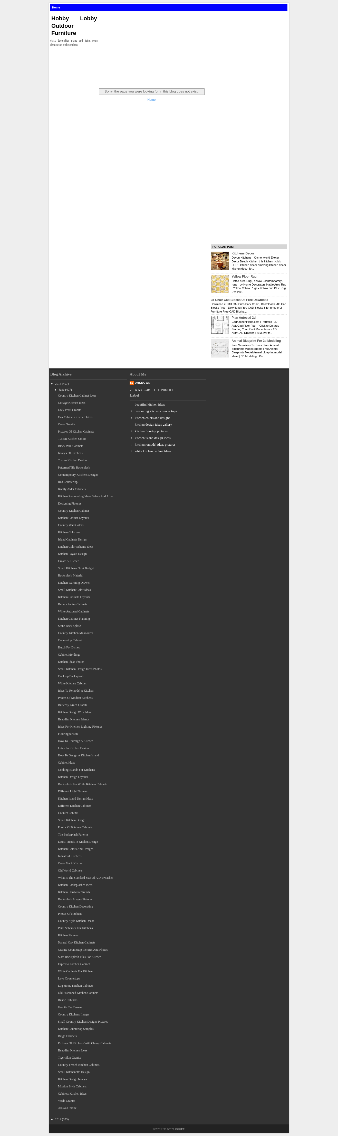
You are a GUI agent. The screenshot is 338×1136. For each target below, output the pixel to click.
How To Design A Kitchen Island (78, 755)
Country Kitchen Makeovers (75, 633)
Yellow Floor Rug (243, 276)
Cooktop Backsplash (70, 676)
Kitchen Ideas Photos (71, 662)
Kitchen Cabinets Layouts (74, 597)
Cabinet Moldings (69, 654)
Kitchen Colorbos (69, 532)
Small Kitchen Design (71, 820)
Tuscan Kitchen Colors (72, 439)
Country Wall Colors (70, 525)
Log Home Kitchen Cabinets (75, 985)
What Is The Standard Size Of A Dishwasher (85, 878)
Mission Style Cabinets (72, 1086)
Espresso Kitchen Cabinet (74, 964)
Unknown (142, 382)
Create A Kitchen (68, 561)
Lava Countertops (69, 978)
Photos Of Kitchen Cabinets (75, 827)
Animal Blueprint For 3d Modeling (256, 341)
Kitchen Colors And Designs (75, 849)
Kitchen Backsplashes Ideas (75, 885)
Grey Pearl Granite (69, 410)
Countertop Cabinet (70, 640)
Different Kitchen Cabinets (74, 806)
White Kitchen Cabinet (72, 683)
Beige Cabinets (67, 1036)
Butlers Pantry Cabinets (72, 604)
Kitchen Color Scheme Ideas (75, 546)
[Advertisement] (195, 49)
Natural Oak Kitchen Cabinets (76, 942)
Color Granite (66, 424)
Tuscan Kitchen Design (72, 460)
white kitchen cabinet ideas (153, 451)
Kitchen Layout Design (72, 554)
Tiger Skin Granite (69, 1057)
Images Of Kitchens (70, 453)
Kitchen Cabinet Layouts (73, 518)
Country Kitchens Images (74, 1014)
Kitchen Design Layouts (73, 777)
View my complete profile (152, 390)
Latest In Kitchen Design (73, 748)
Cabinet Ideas (66, 762)
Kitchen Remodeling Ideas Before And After (85, 496)
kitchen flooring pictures (151, 431)
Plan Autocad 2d (243, 317)
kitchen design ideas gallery (153, 424)
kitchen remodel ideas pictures (155, 444)
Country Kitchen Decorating (75, 906)
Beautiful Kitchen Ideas (72, 1050)
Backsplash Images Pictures (75, 899)
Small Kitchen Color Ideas (74, 590)
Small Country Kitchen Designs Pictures (83, 1021)
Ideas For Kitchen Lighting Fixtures (80, 726)
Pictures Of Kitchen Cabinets (76, 431)
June (61, 389)
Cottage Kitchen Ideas (71, 403)
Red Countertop (68, 482)
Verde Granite (66, 1101)
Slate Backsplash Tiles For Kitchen (79, 957)
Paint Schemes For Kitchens (75, 928)
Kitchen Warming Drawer (74, 582)
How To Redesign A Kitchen (75, 741)
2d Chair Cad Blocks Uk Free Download (239, 300)
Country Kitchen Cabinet (73, 510)
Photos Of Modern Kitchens (75, 698)
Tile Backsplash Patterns (73, 834)
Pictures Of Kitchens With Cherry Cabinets (84, 1043)
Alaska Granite (67, 1108)
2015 (58, 384)
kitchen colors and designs (152, 418)
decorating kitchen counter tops (156, 411)
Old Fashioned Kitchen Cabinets (78, 993)
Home (56, 7)
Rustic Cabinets (68, 1000)
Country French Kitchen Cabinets (79, 1065)
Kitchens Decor (242, 253)
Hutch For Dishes (69, 647)
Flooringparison (68, 734)
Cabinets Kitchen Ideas (72, 1093)
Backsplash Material (70, 575)
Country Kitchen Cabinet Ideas (77, 395)
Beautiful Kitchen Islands (74, 719)
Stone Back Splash (69, 626)
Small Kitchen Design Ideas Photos (80, 669)
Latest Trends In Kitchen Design (78, 842)
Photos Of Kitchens (70, 913)
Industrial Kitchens (70, 856)
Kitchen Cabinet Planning (74, 618)
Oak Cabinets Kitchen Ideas (75, 417)
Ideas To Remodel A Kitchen (75, 690)
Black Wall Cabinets (70, 446)
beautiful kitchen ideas (150, 404)
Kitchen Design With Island (75, 712)
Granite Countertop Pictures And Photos (83, 949)
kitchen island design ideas (153, 438)
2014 (58, 1119)
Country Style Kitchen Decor (76, 921)
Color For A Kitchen (70, 863)
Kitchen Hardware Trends (74, 892)
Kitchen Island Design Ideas (75, 798)
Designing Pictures (69, 503)
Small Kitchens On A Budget (76, 568)
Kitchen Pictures (68, 935)
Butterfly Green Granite (73, 705)
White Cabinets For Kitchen (75, 971)
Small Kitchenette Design (74, 1072)
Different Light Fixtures (73, 791)
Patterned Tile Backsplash (74, 467)
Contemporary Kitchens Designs (78, 475)
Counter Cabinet (68, 813)
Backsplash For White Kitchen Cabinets (82, 784)
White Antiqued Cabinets (73, 611)
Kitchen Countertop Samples (76, 1029)
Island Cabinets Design (72, 539)
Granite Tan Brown (70, 1007)
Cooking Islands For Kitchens (76, 770)
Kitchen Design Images (72, 1079)
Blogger (178, 1129)
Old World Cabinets (70, 870)
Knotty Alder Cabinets (72, 489)
